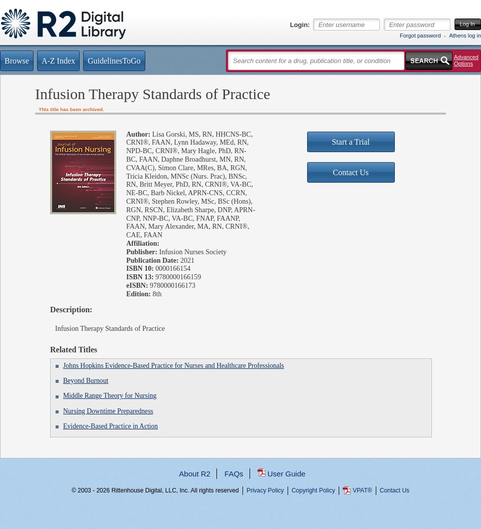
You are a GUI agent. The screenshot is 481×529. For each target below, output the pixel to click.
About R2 (194, 473)
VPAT (362, 490)
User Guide (287, 473)
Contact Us (394, 490)
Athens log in (465, 36)
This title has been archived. (71, 109)
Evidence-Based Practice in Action (110, 426)
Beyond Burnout (85, 380)
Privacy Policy (265, 490)
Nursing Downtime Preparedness (108, 411)
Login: (300, 25)
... (241, 526)
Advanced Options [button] (466, 60)
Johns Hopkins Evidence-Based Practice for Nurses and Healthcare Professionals (173, 365)
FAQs (234, 473)
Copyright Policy (313, 490)
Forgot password (420, 36)
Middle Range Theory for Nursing (109, 395)
